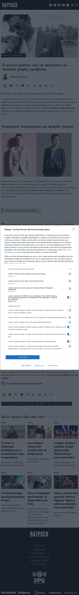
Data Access (39, 365)
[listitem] (39, 269)
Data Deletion (26, 365)
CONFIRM (22, 357)
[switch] (69, 274)
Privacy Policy (53, 365)
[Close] (74, 230)
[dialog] (39, 297)
